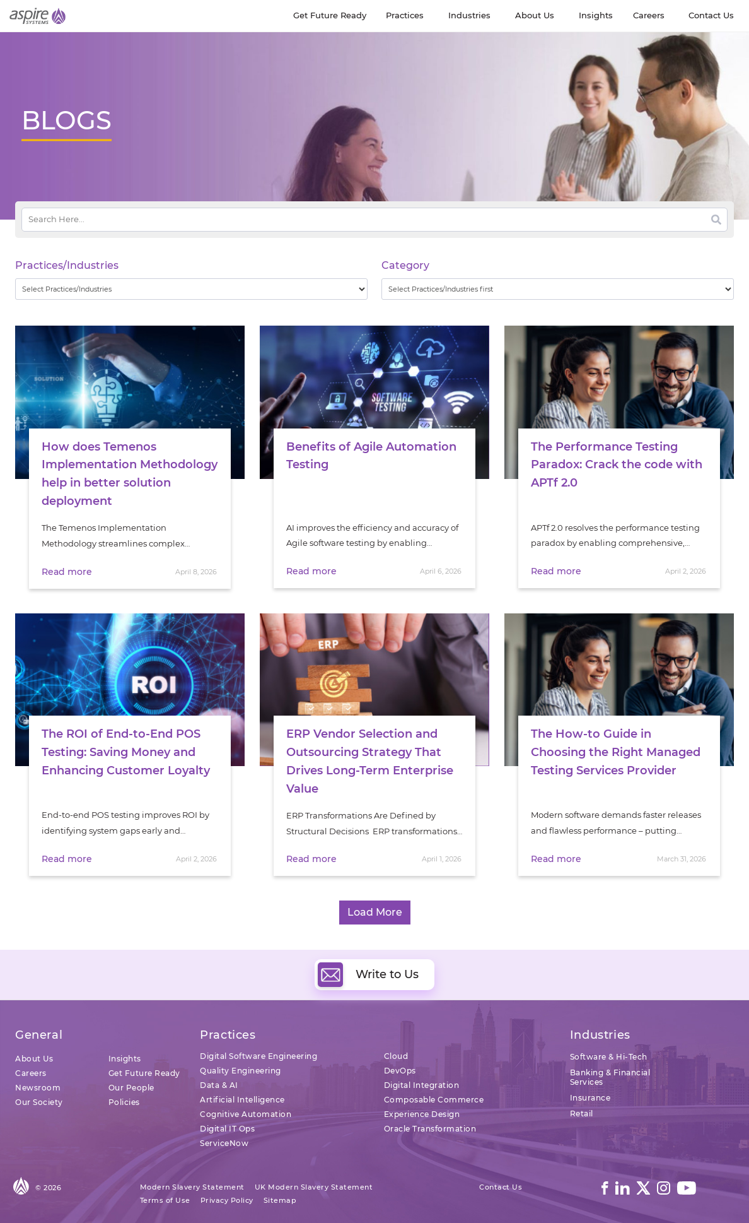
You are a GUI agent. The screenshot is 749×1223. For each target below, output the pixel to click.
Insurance (590, 1097)
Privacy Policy (226, 1200)
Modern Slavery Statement (192, 1187)
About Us (34, 1058)
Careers (31, 1073)
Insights (124, 1058)
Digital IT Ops (227, 1128)
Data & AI (219, 1085)
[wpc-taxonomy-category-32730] (557, 289)
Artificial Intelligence (242, 1099)
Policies (124, 1102)
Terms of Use (165, 1200)
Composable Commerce (434, 1099)
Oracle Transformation (430, 1128)
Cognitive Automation (245, 1114)
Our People (131, 1087)
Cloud (396, 1056)
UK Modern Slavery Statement (314, 1187)
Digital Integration (422, 1085)
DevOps (400, 1070)
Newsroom (38, 1087)
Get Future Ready (144, 1073)
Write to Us (368, 974)
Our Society (39, 1102)
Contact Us (500, 1187)
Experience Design (422, 1114)
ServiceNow (224, 1143)
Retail (581, 1113)
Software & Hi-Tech (608, 1056)
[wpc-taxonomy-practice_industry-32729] (191, 289)
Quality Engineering (240, 1070)
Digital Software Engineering (258, 1056)
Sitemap (280, 1200)
